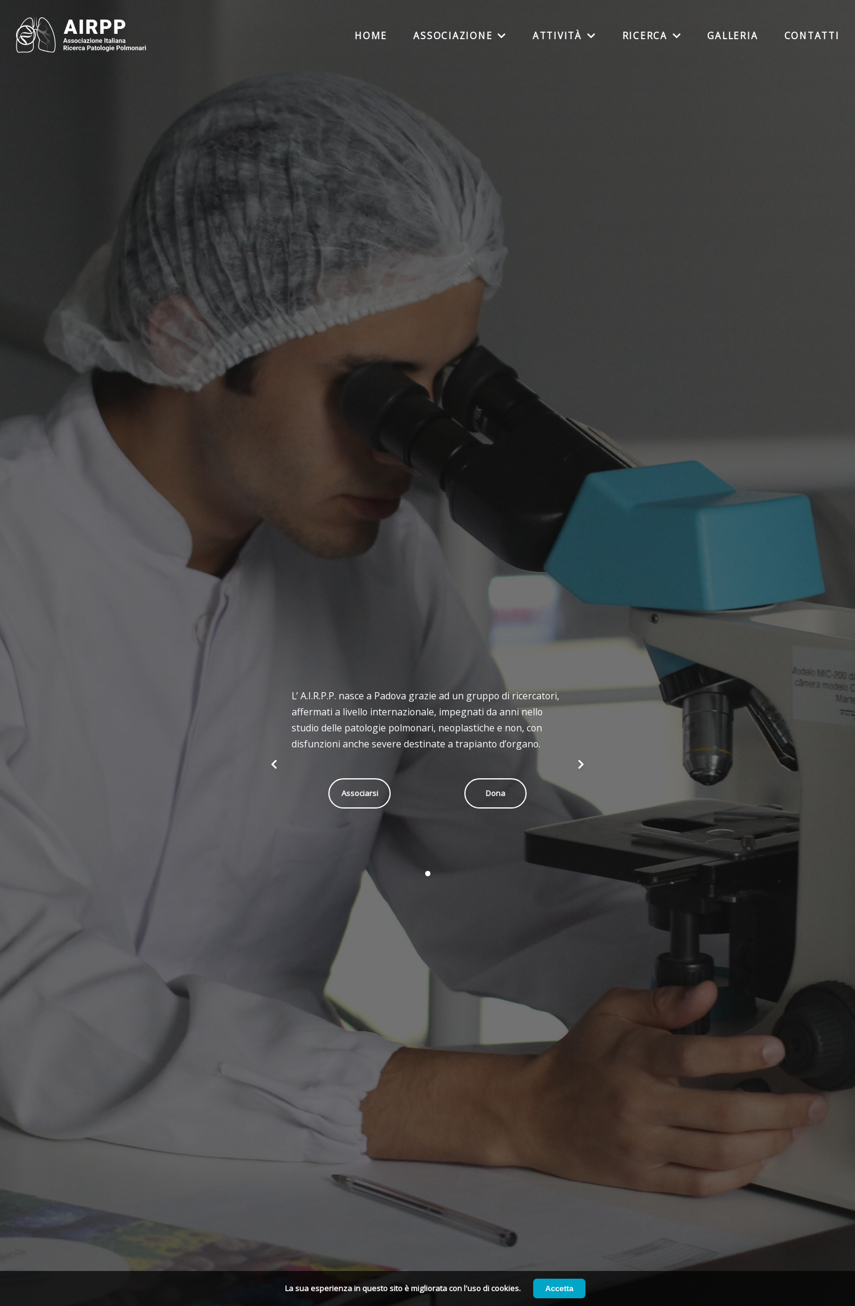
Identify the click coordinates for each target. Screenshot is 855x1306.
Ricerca (652, 36)
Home (370, 36)
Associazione (459, 36)
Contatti (812, 36)
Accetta (559, 1288)
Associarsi (359, 793)
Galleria (732, 36)
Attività (564, 36)
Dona (495, 793)
